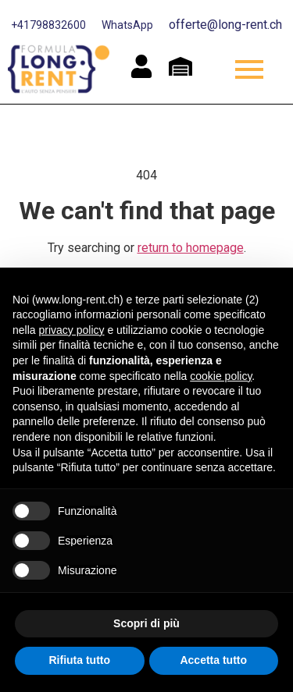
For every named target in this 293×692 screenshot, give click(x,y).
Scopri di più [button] (146, 623)
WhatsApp (127, 25)
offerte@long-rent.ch (225, 24)
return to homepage (191, 247)
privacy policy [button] (71, 330)
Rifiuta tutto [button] (79, 660)
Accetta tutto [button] (213, 660)
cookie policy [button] (221, 376)
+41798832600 (48, 25)
